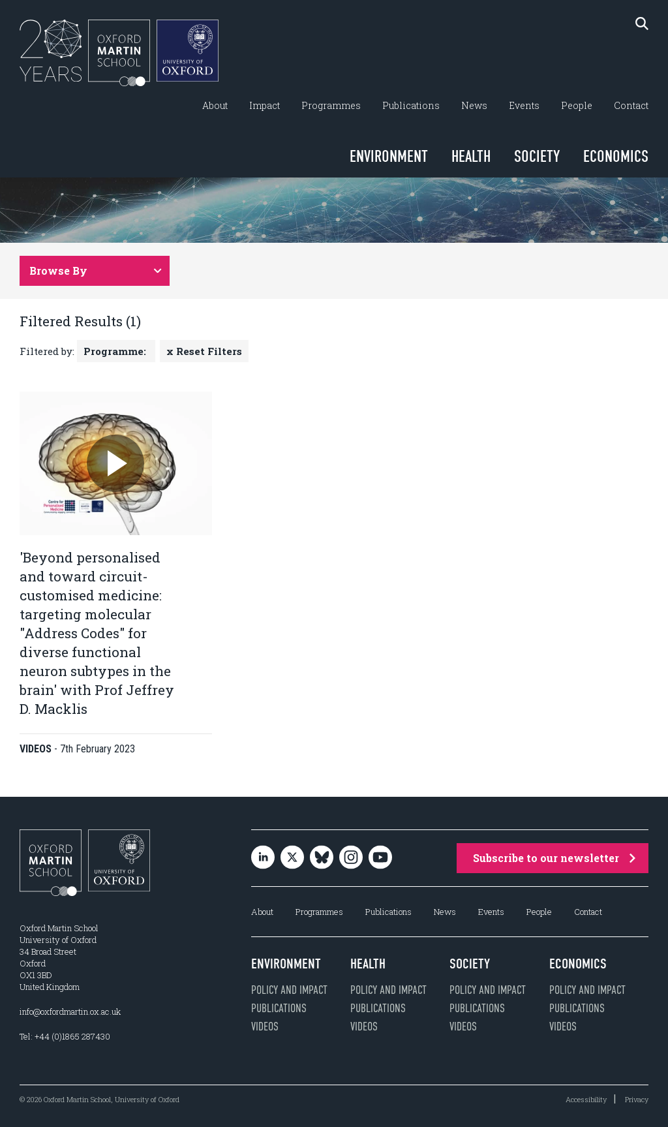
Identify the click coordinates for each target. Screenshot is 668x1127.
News (474, 105)
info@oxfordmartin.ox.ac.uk (70, 1011)
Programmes (331, 105)
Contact (631, 105)
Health (471, 156)
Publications (411, 105)
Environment (389, 156)
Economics (615, 156)
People (576, 105)
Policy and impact (289, 990)
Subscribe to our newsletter (554, 858)
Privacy (636, 1099)
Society (537, 156)
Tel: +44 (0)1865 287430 (65, 1036)
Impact (264, 105)
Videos (265, 1026)
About (215, 105)
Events (524, 105)
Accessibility (586, 1099)
